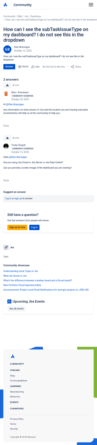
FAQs (12, 375)
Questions (35, 16)
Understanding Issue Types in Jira (20, 271)
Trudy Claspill (18, 145)
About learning (17, 391)
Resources (15, 396)
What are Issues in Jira (15, 275)
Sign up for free (17, 227)
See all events (16, 308)
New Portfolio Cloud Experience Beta (22, 285)
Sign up (18, 198)
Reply (6, 125)
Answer (9, 66)
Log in (8, 198)
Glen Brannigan (22, 47)
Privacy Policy (17, 419)
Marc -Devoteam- (20, 92)
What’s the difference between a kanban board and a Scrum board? (37, 280)
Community (23, 4)
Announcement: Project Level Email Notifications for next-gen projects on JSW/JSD (46, 289)
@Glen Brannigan (15, 104)
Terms (13, 424)
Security (14, 428)
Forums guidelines (18, 380)
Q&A (20, 16)
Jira (26, 16)
